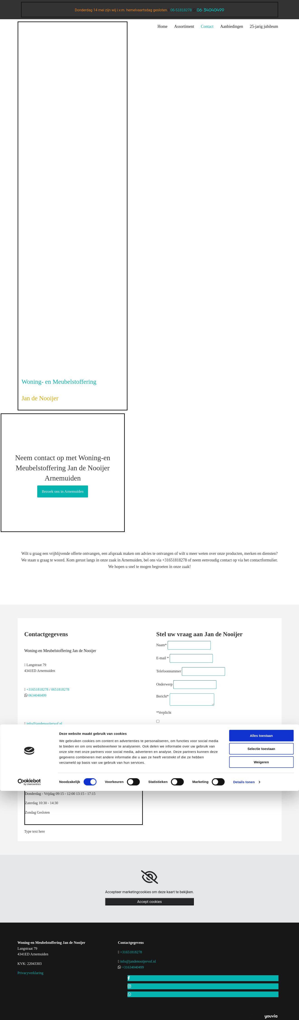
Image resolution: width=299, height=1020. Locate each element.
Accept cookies (149, 902)
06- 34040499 (210, 10)
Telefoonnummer (168, 671)
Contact (207, 26)
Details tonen (244, 881)
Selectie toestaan (261, 848)
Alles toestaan (261, 835)
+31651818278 (37, 689)
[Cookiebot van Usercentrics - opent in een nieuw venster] (29, 881)
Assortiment (184, 26)
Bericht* (162, 696)
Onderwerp (164, 684)
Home (162, 26)
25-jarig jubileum (264, 26)
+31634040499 (133, 967)
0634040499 (37, 695)
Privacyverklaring (31, 973)
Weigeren (261, 861)
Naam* (161, 645)
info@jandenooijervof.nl (44, 724)
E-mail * (162, 658)
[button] (62, 491)
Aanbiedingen (231, 26)
